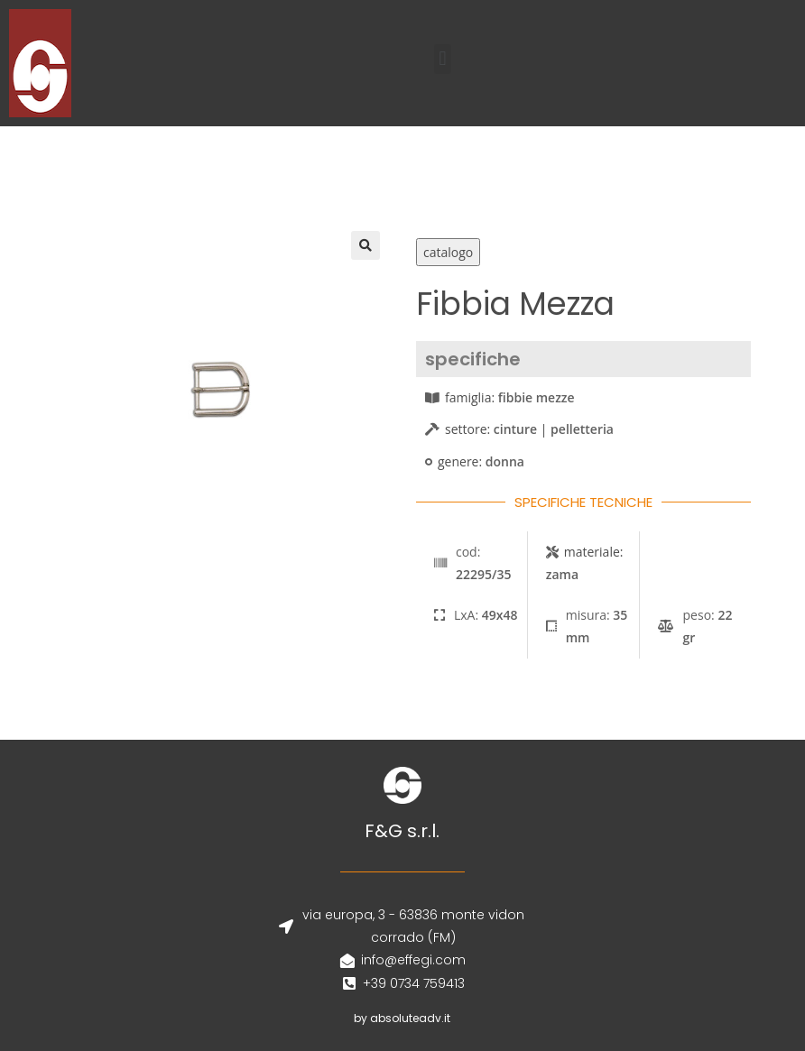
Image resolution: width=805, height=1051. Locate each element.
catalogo (448, 252)
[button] (442, 59)
